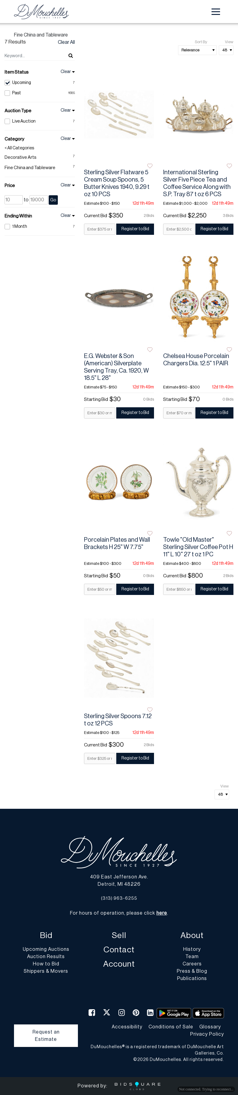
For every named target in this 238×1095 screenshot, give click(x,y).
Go (53, 200)
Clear (66, 72)
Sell (119, 935)
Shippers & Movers (46, 971)
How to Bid (46, 963)
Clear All (66, 42)
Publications (192, 978)
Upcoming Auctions (46, 949)
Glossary (210, 1026)
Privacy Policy (207, 1034)
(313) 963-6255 (119, 898)
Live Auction (40, 121)
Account (119, 964)
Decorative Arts (21, 157)
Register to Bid (135, 229)
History (192, 949)
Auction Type (18, 111)
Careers (192, 963)
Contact (119, 950)
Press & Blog (192, 971)
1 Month (40, 226)
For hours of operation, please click (118, 913)
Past (40, 93)
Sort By (201, 42)
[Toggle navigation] (216, 11)
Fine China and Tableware (30, 167)
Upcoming (40, 82)
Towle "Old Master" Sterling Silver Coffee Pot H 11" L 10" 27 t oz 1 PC (198, 547)
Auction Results (46, 956)
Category (14, 139)
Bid (46, 935)
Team (192, 956)
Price (10, 185)
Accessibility (127, 1026)
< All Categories (19, 148)
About (192, 935)
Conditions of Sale (171, 1026)
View (229, 42)
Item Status (17, 72)
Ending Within (18, 216)
